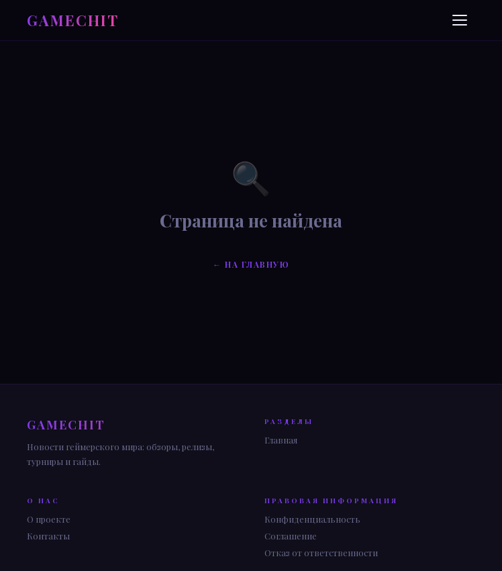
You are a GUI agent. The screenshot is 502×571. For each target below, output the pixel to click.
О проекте (48, 519)
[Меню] (461, 20)
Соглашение (290, 535)
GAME (73, 20)
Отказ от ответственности (321, 552)
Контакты (48, 535)
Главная (280, 440)
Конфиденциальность (312, 519)
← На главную (251, 264)
